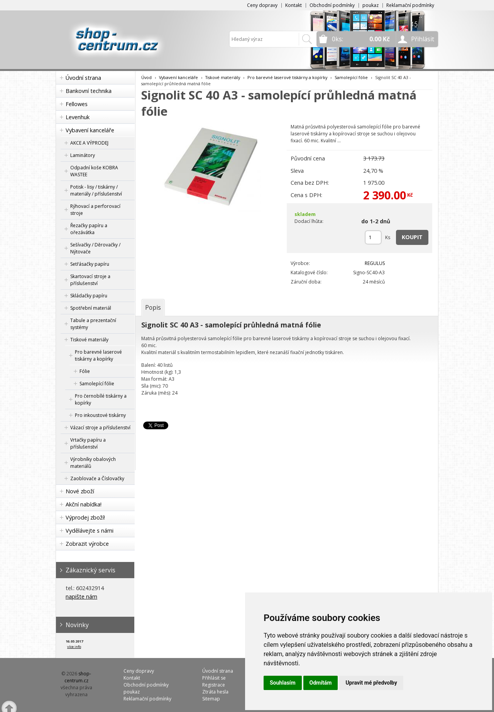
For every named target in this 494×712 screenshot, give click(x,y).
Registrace (213, 685)
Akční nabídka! (84, 504)
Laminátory (82, 155)
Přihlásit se (214, 678)
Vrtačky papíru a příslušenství (88, 443)
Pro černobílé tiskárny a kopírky (101, 399)
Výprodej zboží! (85, 517)
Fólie (85, 371)
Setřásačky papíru (89, 264)
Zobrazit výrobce (87, 543)
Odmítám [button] (321, 683)
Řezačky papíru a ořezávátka (88, 229)
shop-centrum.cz (77, 677)
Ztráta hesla (215, 691)
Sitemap (211, 698)
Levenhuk (78, 117)
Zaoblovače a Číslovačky (97, 478)
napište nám (81, 596)
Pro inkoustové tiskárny (100, 415)
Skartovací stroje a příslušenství (90, 280)
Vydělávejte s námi (89, 530)
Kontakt (293, 5)
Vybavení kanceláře (90, 130)
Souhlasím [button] (283, 683)
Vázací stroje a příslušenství (100, 427)
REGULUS (375, 263)
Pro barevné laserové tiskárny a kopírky (98, 355)
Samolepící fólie (97, 383)
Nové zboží (80, 491)
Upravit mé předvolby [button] (371, 683)
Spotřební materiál (90, 308)
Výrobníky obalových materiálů (93, 462)
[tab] (153, 307)
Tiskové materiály (89, 339)
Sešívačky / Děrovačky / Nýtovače (95, 248)
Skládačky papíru (88, 295)
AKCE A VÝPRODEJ (89, 143)
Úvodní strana (83, 77)
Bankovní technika (89, 90)
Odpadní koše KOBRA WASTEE (94, 171)
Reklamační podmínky (410, 5)
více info (74, 646)
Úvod (146, 77)
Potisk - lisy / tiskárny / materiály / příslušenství (96, 190)
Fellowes (77, 104)
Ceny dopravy (262, 5)
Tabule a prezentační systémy (93, 324)
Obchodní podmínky (332, 5)
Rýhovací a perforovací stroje (95, 209)
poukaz (370, 5)
